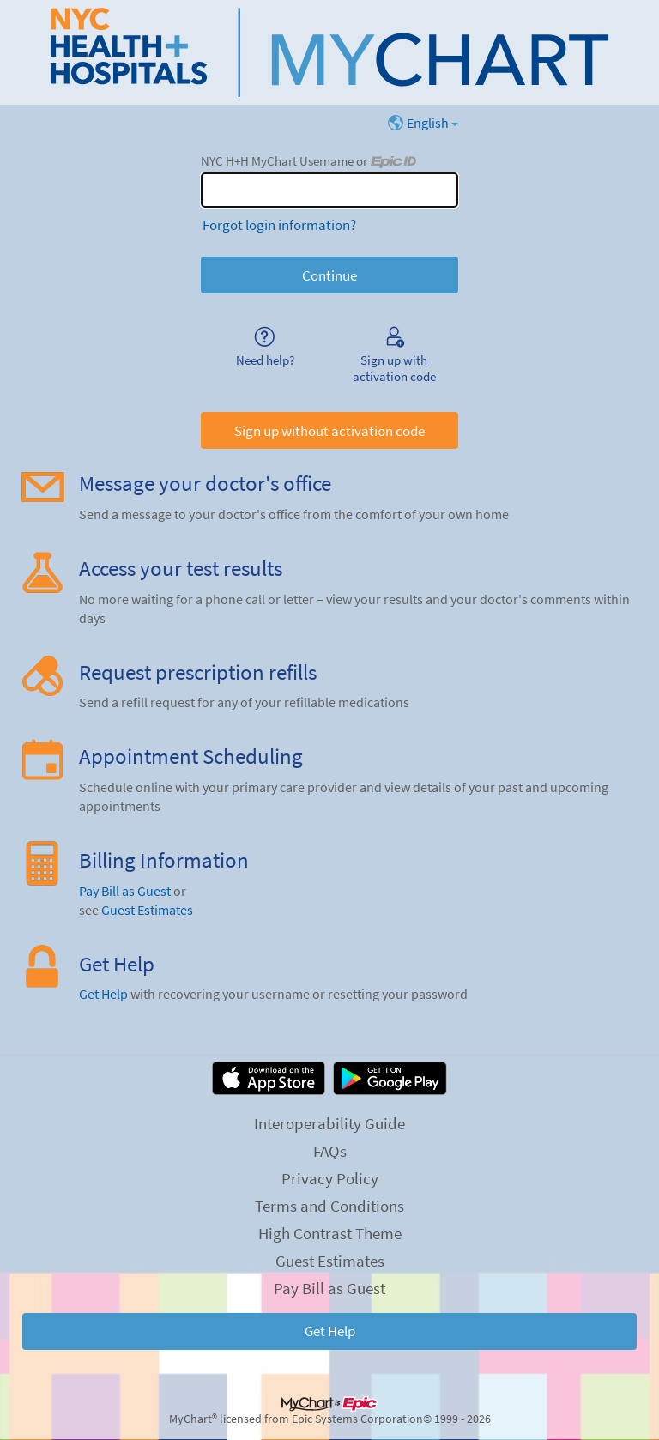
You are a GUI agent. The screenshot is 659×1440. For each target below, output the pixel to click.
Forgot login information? (279, 224)
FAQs (330, 1151)
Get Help (103, 994)
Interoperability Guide (329, 1123)
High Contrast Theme (330, 1233)
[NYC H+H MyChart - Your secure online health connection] (329, 52)
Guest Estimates (147, 910)
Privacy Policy (329, 1178)
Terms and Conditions (329, 1205)
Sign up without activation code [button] (329, 430)
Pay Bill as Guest (125, 891)
